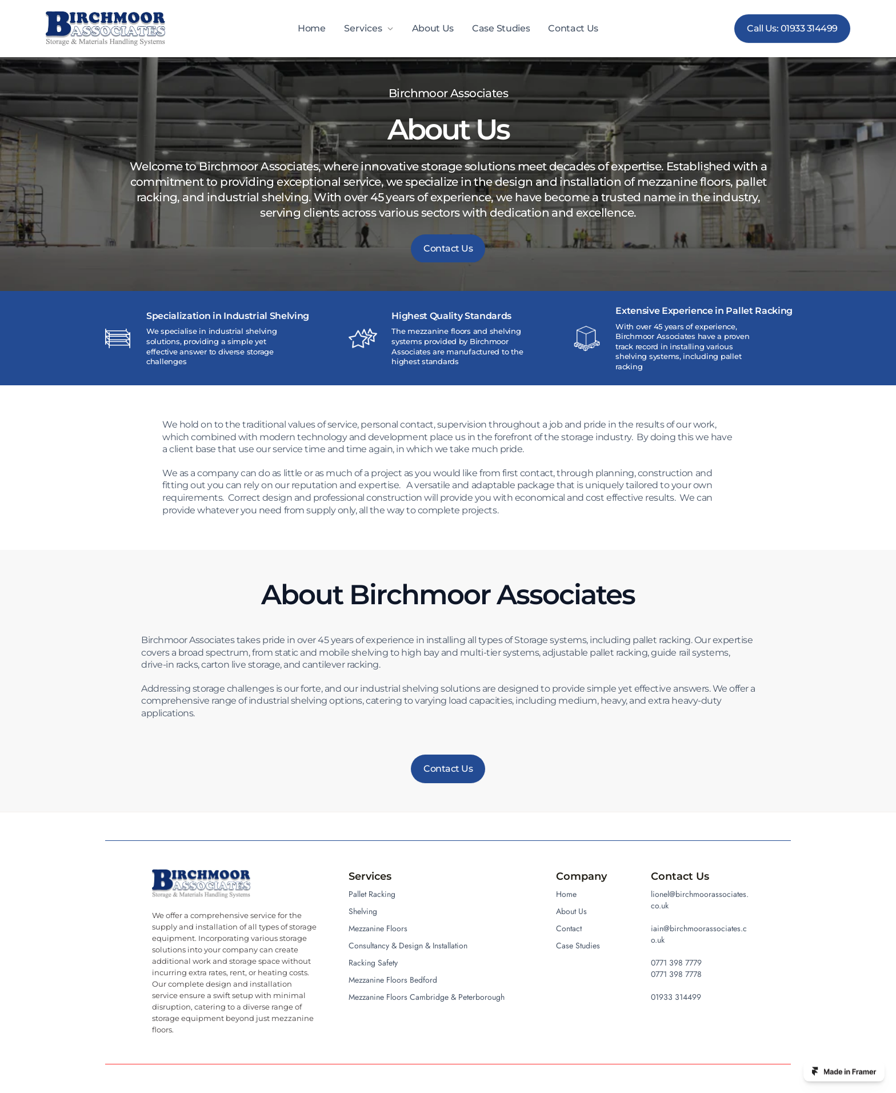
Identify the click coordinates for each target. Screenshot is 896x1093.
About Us (433, 28)
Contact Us (573, 28)
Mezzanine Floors (378, 928)
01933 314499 (676, 997)
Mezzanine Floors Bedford (393, 980)
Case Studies (501, 28)
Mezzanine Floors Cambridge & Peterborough (427, 997)
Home (312, 28)
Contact (569, 928)
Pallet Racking (372, 894)
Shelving (363, 911)
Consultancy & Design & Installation (408, 945)
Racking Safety (373, 962)
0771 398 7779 (676, 962)
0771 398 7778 (676, 974)
